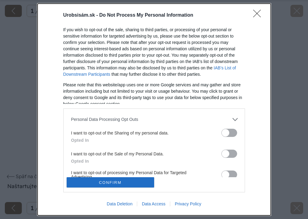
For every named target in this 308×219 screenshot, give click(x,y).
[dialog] (154, 110)
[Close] (259, 15)
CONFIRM (110, 182)
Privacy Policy (188, 203)
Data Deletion (120, 203)
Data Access (153, 203)
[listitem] (154, 119)
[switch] (229, 133)
